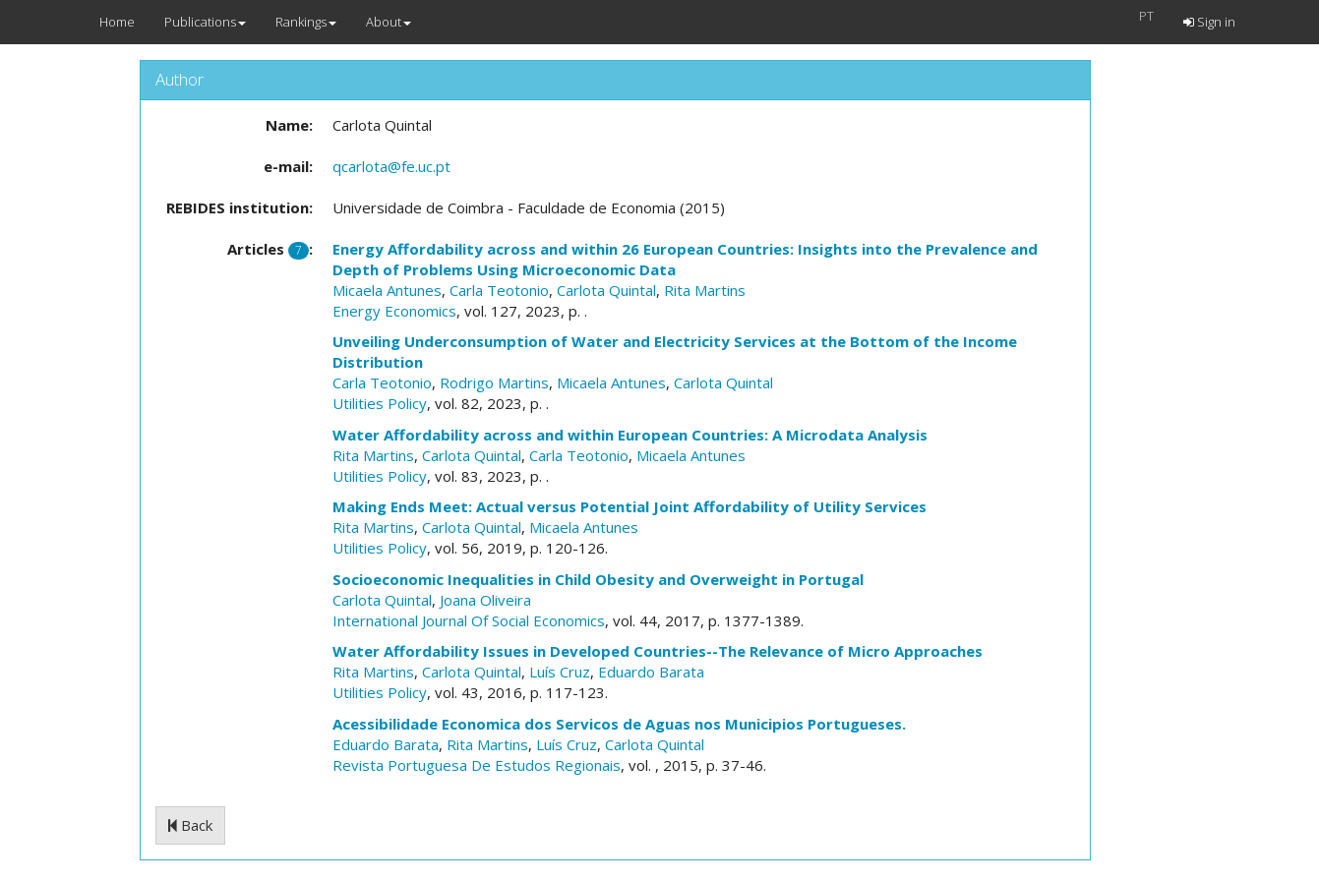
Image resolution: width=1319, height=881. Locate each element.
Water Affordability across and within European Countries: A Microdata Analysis (630, 434)
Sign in (1209, 21)
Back (190, 825)
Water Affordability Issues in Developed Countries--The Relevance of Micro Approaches (657, 651)
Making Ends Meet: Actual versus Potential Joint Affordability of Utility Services (629, 506)
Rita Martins (705, 290)
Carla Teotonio (499, 290)
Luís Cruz (559, 671)
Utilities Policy (379, 403)
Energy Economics (394, 311)
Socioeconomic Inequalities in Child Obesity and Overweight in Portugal (598, 579)
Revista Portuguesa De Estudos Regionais (476, 765)
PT (1146, 16)
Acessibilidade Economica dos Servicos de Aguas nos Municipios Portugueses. (619, 724)
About (388, 21)
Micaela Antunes (387, 290)
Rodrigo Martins (494, 382)
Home (117, 21)
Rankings (305, 21)
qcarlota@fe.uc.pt (391, 166)
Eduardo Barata (651, 671)
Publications (205, 21)
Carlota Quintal (606, 290)
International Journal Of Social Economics (468, 620)
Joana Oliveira (485, 600)
